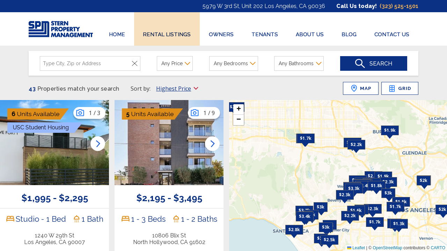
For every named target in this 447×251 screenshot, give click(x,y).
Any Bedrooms (231, 63)
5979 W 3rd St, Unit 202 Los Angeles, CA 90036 (264, 6)
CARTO (438, 247)
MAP (361, 88)
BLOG (349, 34)
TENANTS (264, 34)
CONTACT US (391, 34)
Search (380, 63)
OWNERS (221, 34)
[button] (356, 145)
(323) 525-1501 (399, 6)
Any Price (172, 63)
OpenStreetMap (387, 247)
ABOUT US (310, 34)
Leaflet (356, 247)
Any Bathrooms (296, 63)
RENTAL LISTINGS (167, 34)
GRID (399, 88)
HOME (117, 34)
